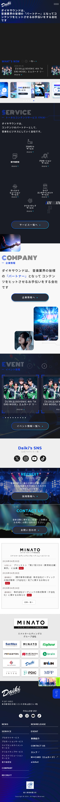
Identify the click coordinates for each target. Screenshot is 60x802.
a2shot (35, 761)
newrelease (38, 724)
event (34, 731)
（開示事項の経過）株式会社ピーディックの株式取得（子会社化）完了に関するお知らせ (29, 579)
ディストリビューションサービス (12, 756)
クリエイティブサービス (12, 751)
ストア (34, 752)
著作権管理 (7, 762)
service (6, 731)
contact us (38, 745)
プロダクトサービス (10, 737)
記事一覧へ (28, 602)
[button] (22, 61)
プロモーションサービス (12, 741)
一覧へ (32, 61)
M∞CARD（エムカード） (43, 757)
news (5, 724)
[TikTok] (43, 458)
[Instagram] (26, 458)
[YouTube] (34, 458)
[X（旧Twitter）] (17, 458)
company (7, 767)
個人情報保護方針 (30, 792)
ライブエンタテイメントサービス (12, 746)
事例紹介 (35, 738)
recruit (7, 775)
